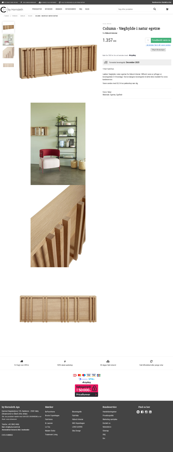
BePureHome (50, 412)
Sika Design (76, 431)
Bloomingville (77, 412)
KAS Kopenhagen (78, 423)
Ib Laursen (49, 423)
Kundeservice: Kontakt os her (161, 2)
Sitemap (106, 431)
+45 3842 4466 (13, 424)
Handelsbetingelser (110, 412)
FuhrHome (49, 419)
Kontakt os (106, 423)
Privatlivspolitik (108, 415)
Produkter (37, 9)
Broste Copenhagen (52, 415)
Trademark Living (51, 434)
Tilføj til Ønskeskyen (158, 50)
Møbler (22, 16)
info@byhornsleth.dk (12, 427)
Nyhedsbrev (70, 9)
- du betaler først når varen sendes (158, 45)
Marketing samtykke (110, 419)
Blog (87, 9)
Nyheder (48, 9)
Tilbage (6, 16)
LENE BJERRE (77, 427)
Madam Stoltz (50, 431)
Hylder (30, 16)
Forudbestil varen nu (161, 40)
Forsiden (14, 16)
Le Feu (47, 427)
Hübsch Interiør (111, 33)
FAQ (80, 9)
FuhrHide (75, 415)
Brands (59, 9)
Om (104, 438)
